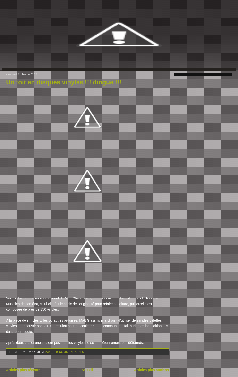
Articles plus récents (23, 370)
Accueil (87, 370)
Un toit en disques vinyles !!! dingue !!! (63, 82)
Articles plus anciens (151, 370)
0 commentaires (70, 352)
